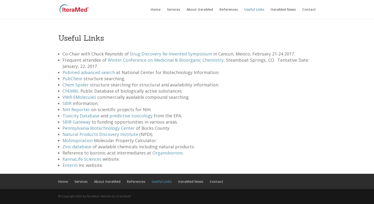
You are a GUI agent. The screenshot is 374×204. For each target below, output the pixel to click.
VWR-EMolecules (79, 97)
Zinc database (76, 146)
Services (173, 10)
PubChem (72, 78)
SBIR (67, 103)
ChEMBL (70, 91)
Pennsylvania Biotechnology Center (98, 128)
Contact (309, 10)
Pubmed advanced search (88, 72)
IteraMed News (283, 10)
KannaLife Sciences (81, 159)
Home (156, 10)
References (228, 10)
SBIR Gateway (76, 122)
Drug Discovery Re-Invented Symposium (171, 54)
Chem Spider (75, 85)
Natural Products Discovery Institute (100, 134)
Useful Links (254, 10)
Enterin (70, 165)
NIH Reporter (76, 109)
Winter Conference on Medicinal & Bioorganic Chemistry (165, 60)
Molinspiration (77, 140)
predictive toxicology (131, 116)
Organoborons (167, 153)
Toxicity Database (80, 116)
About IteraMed (200, 10)
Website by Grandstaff (115, 196)
